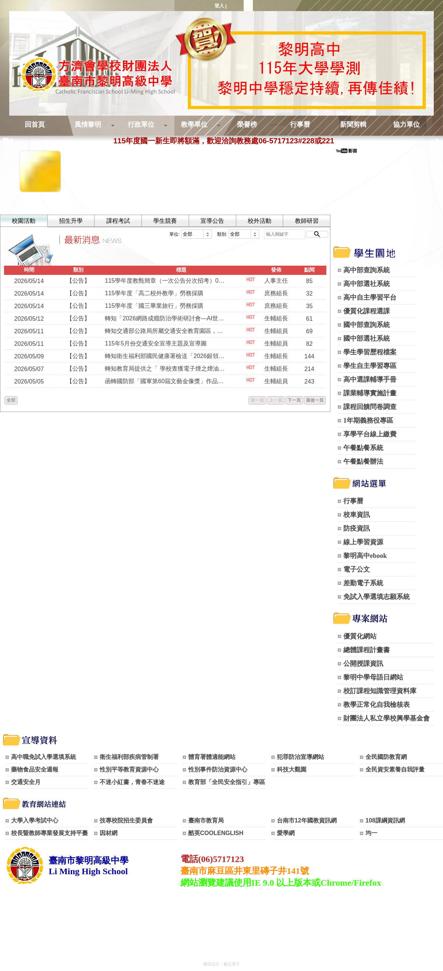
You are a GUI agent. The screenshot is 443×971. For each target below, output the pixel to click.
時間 (29, 270)
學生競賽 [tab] (165, 221)
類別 (78, 270)
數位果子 (232, 964)
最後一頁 (315, 400)
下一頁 (294, 400)
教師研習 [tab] (307, 221)
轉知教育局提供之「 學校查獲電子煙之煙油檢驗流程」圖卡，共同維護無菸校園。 (166, 368)
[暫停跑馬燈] (4, 140)
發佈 (276, 270)
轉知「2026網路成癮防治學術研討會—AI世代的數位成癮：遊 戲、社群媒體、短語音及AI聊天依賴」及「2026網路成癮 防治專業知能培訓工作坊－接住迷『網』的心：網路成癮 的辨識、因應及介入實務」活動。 (166, 318)
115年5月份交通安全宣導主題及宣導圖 (156, 343)
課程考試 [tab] (118, 221)
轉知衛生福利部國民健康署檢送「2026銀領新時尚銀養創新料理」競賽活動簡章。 (166, 356)
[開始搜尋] (317, 234)
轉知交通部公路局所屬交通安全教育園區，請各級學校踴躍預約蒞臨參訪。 (166, 331)
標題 (181, 270)
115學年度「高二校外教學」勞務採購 (154, 293)
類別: (222, 234)
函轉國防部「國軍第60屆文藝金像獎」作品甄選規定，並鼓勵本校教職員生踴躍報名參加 (166, 381)
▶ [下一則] (438, 140)
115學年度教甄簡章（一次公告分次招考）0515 (166, 280)
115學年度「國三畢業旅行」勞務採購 (154, 306)
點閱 (309, 270)
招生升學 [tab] (71, 221)
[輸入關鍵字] (284, 234)
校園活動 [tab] (23, 221)
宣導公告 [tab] (212, 221)
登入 (219, 5)
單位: (174, 234)
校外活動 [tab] (259, 221)
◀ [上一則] (10, 140)
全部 (11, 400)
